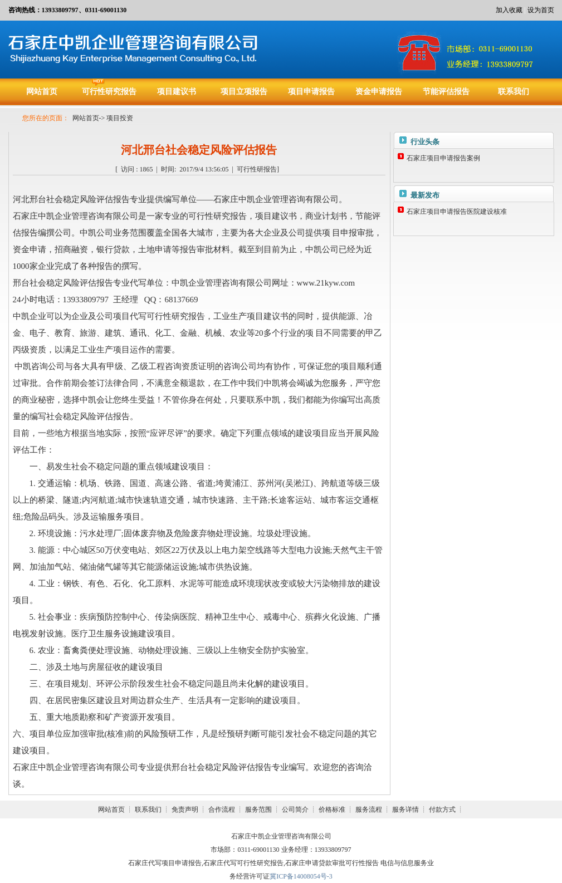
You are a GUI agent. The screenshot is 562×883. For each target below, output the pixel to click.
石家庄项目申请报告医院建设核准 (457, 211)
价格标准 (332, 809)
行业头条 (424, 142)
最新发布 (424, 195)
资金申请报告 (378, 91)
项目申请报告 (311, 91)
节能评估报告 (446, 91)
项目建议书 (176, 91)
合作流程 (221, 809)
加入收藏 (509, 10)
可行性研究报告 (109, 91)
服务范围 (258, 809)
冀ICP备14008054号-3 (301, 876)
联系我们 (513, 91)
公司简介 (295, 809)
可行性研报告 (257, 169)
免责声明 (185, 809)
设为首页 (540, 10)
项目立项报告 (244, 91)
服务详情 (405, 809)
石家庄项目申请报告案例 (443, 158)
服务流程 (368, 809)
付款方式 (442, 809)
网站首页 (41, 91)
